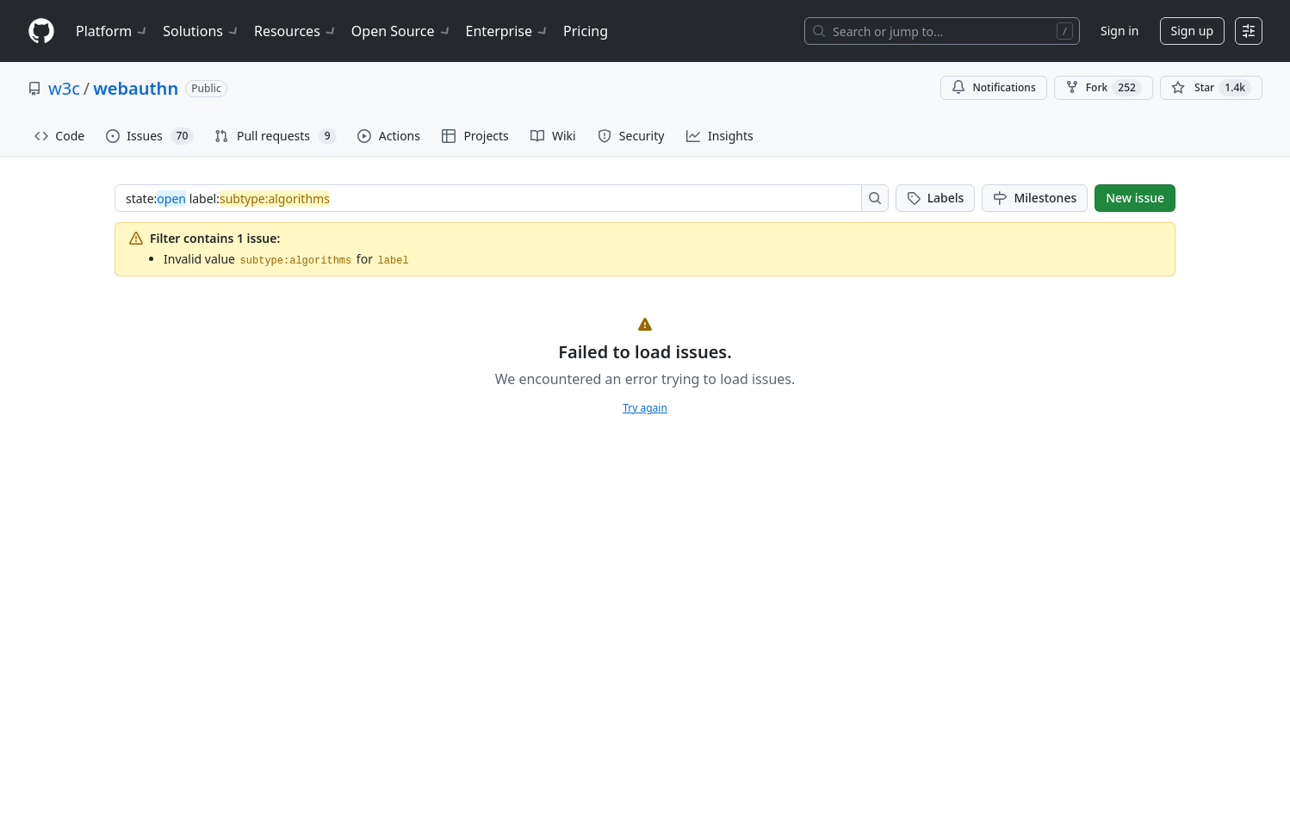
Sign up (1192, 30)
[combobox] (493, 198)
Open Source (401, 31)
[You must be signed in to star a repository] (1211, 88)
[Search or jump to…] (942, 31)
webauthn (135, 88)
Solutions (201, 31)
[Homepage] (41, 31)
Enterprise (507, 31)
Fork (1103, 87)
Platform (112, 31)
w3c (64, 88)
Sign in (1119, 30)
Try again (645, 407)
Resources (296, 31)
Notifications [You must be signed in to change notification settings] (993, 87)
